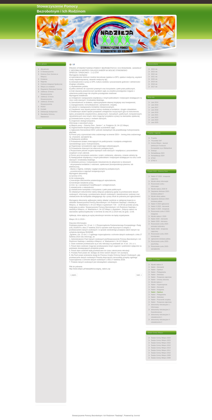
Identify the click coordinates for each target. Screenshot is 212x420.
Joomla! (137, 416)
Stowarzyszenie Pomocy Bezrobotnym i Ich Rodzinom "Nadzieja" (61, 11)
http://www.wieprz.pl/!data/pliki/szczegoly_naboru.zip (89, 269)
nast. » (139, 275)
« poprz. (73, 275)
